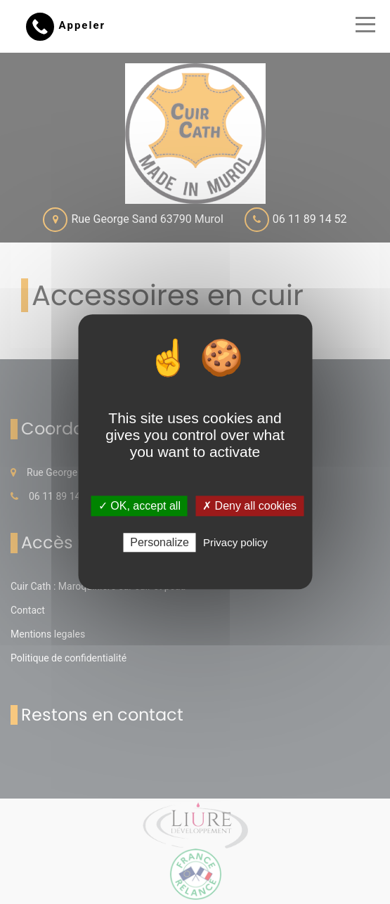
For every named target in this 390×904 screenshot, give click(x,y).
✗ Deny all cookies (249, 506)
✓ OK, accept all (139, 506)
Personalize (159, 543)
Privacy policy (235, 543)
